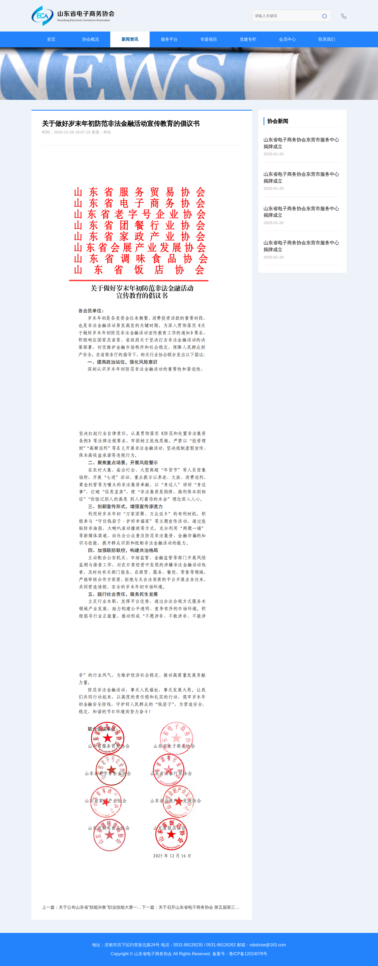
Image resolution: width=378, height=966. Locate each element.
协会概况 (90, 39)
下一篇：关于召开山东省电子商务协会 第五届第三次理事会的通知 (192, 907)
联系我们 (326, 39)
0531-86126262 (221, 945)
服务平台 (169, 39)
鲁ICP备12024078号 (248, 954)
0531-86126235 (188, 945)
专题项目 (208, 39)
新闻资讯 (130, 39)
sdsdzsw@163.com (268, 945)
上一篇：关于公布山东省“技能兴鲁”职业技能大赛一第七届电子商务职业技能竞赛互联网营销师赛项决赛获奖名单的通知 (92, 907)
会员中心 (287, 39)
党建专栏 (248, 39)
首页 (51, 39)
